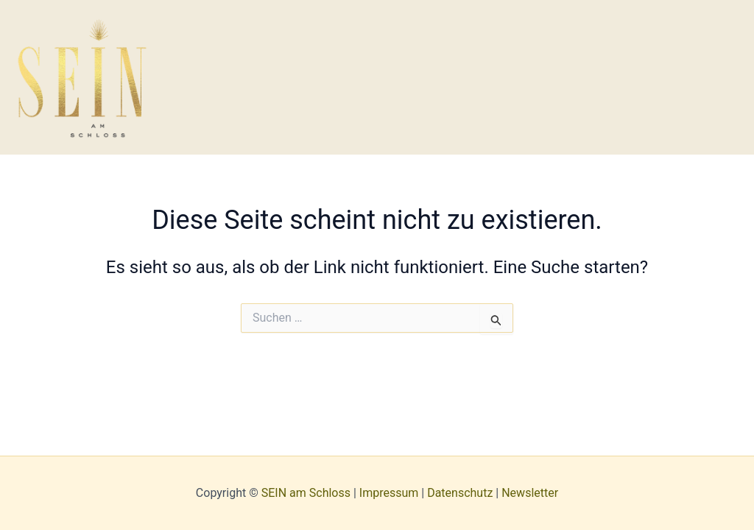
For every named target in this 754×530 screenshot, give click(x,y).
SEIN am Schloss (305, 493)
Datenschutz (460, 493)
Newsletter (529, 493)
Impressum (389, 493)
